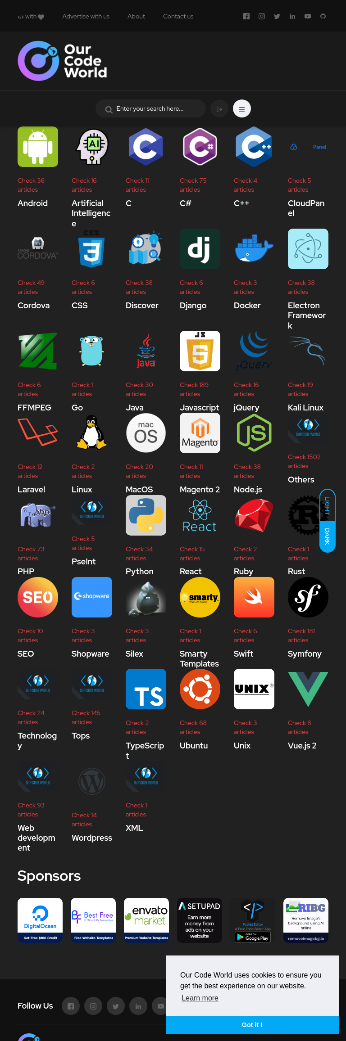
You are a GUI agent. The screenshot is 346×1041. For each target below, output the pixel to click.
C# (185, 203)
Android (33, 203)
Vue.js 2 (302, 745)
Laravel (31, 489)
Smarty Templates (199, 659)
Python (140, 572)
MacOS (139, 489)
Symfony (305, 654)
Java (135, 407)
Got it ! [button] (252, 1024)
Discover (142, 305)
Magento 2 (200, 489)
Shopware (90, 654)
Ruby (243, 572)
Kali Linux (305, 407)
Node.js (248, 489)
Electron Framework (307, 315)
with (31, 16)
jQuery (247, 407)
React (191, 572)
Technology (37, 740)
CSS (80, 305)
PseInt (84, 561)
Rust (296, 572)
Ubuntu (194, 745)
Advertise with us (85, 16)
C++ (242, 203)
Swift (243, 654)
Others (301, 479)
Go (77, 407)
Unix (242, 745)
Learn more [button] (200, 998)
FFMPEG (34, 407)
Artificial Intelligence (91, 213)
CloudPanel (306, 208)
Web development (36, 838)
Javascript (199, 407)
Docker (247, 305)
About (136, 16)
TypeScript (145, 750)
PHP (26, 572)
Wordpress (92, 838)
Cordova (34, 305)
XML (134, 828)
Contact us (178, 16)
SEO (26, 654)
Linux (82, 489)
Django (193, 305)
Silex (134, 654)
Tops (81, 735)
